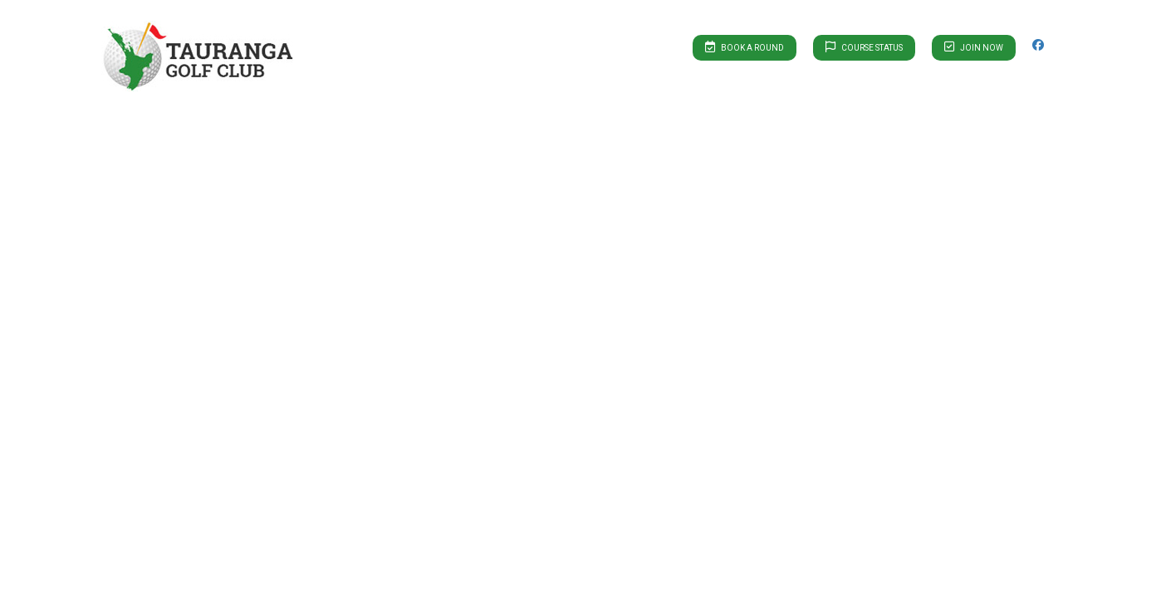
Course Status (864, 46)
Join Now (973, 46)
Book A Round (744, 46)
